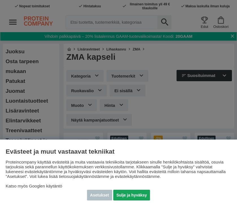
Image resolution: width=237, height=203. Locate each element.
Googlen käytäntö (45, 186)
